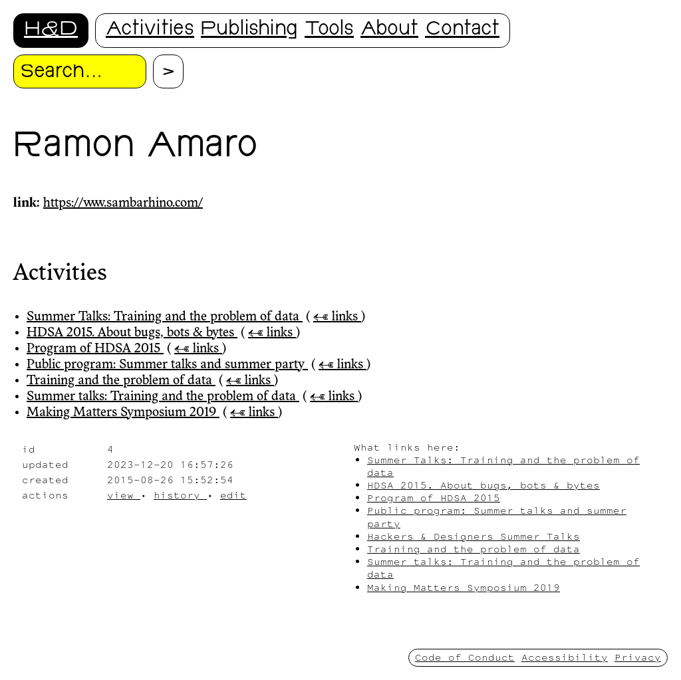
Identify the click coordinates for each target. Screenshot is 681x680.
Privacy (637, 657)
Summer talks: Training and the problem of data (163, 396)
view (123, 495)
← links (337, 317)
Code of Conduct (465, 657)
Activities (150, 30)
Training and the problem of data (121, 381)
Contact (462, 30)
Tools (329, 30)
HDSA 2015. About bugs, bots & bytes (132, 333)
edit (233, 495)
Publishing (249, 30)
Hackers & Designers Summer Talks (473, 536)
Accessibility (564, 657)
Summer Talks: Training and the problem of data (165, 317)
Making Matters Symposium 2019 (123, 412)
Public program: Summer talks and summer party (167, 365)
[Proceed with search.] (168, 71)
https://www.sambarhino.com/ (123, 203)
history (180, 495)
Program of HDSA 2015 (95, 349)
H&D (51, 30)
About (389, 30)
